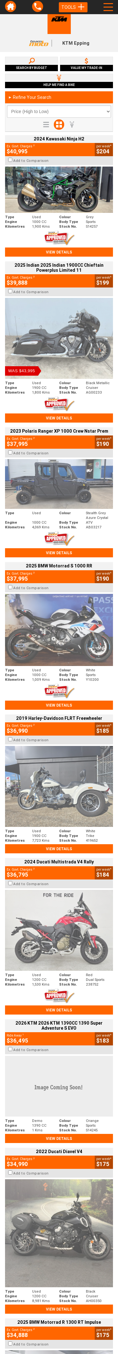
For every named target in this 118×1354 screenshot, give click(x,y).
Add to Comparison (31, 160)
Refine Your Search (29, 97)
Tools (73, 7)
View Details (59, 252)
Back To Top (59, 1190)
